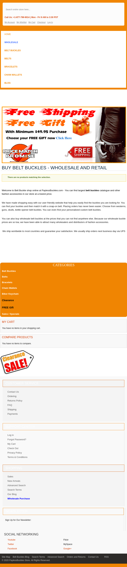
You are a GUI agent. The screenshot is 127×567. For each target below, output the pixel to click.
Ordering (11, 396)
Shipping (11, 409)
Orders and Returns (76, 557)
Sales (10, 476)
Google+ (68, 548)
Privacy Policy (14, 452)
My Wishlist (22, 22)
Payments (12, 414)
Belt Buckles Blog (21, 557)
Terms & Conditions (17, 457)
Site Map (6, 557)
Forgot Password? (16, 439)
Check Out (12, 448)
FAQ (9, 405)
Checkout (41, 22)
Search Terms (14, 489)
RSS (106, 557)
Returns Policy (14, 400)
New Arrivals (13, 481)
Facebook (12, 548)
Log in (10, 435)
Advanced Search (16, 485)
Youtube (11, 540)
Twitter (11, 544)
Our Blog (11, 494)
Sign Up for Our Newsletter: (18, 520)
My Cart (31, 22)
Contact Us (13, 391)
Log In (50, 22)
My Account (10, 22)
